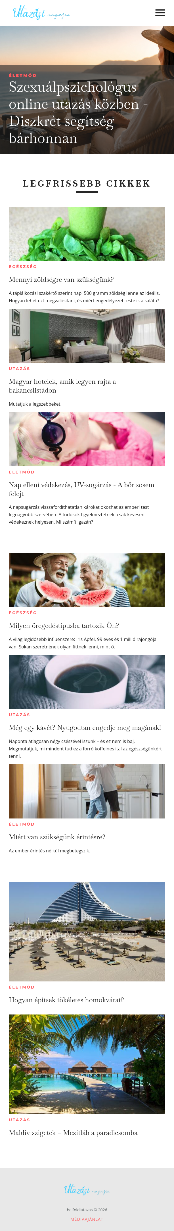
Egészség (23, 266)
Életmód (23, 75)
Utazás (19, 368)
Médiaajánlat (87, 1219)
